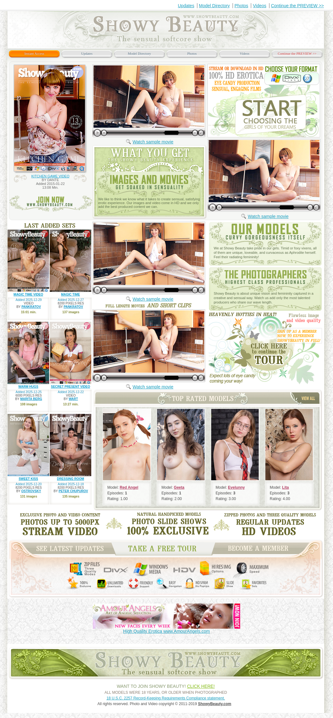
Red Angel (129, 487)
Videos (259, 5)
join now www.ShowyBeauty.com (51, 204)
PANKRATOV (31, 307)
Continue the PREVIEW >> (297, 5)
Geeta (179, 487)
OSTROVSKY (31, 491)
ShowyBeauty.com (214, 704)
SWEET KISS (28, 479)
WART (73, 399)
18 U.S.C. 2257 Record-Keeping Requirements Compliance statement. (165, 698)
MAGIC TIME (70, 294)
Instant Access (34, 53)
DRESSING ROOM (70, 479)
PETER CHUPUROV (73, 491)
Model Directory (214, 5)
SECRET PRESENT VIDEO (70, 386)
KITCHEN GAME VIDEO (50, 176)
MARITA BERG (31, 399)
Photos (241, 5)
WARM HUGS (28, 386)
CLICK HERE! (201, 686)
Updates (186, 5)
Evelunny (236, 487)
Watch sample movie (153, 141)
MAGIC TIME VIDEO (28, 294)
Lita (285, 487)
